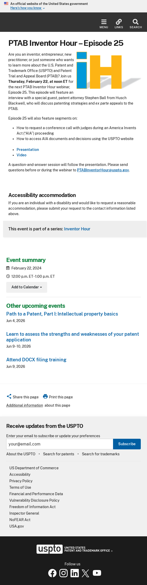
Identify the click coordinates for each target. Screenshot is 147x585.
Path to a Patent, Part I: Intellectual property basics (62, 314)
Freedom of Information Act (32, 507)
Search (136, 24)
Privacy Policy (20, 481)
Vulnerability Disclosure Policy (34, 500)
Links (119, 24)
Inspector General (24, 513)
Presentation (28, 150)
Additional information (24, 405)
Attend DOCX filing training (36, 359)
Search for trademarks (101, 454)
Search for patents (58, 454)
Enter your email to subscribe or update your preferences (53, 436)
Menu (104, 24)
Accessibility (19, 474)
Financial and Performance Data (36, 494)
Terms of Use (20, 487)
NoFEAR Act (19, 520)
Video (21, 155)
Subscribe (127, 444)
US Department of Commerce (34, 468)
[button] (22, 398)
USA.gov (16, 526)
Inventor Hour (77, 228)
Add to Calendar (26, 287)
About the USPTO (20, 454)
